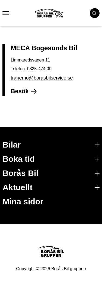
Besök (26, 91)
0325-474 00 (39, 68)
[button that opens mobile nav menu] (5, 13)
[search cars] (95, 13)
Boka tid (50, 158)
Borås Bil (50, 173)
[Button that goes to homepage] (54, 13)
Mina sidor (22, 201)
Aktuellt (50, 187)
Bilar (50, 144)
